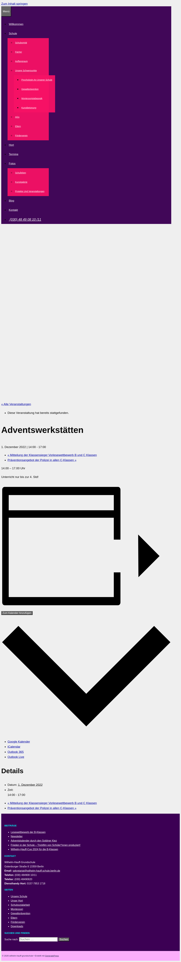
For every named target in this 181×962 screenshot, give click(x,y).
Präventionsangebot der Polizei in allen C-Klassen (42, 460)
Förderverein (21, 135)
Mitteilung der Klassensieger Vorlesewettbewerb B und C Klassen (52, 455)
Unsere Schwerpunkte (26, 70)
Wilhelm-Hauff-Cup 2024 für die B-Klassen (34, 849)
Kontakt (13, 209)
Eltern (18, 126)
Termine (13, 154)
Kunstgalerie (21, 182)
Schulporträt (21, 42)
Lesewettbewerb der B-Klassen (28, 832)
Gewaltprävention (30, 89)
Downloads (17, 926)
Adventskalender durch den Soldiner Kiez (34, 840)
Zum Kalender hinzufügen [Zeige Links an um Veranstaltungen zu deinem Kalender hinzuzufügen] (17, 613)
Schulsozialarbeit (20, 905)
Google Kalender (19, 741)
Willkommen (16, 24)
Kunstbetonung (28, 107)
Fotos (13, 163)
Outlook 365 (16, 752)
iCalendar (14, 746)
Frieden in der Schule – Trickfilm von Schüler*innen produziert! (45, 845)
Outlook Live (16, 757)
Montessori (17, 909)
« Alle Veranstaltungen (16, 404)
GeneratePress (52, 956)
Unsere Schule (19, 896)
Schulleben (20, 172)
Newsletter (17, 836)
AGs (17, 117)
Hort (11, 144)
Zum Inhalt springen (14, 3)
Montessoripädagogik (31, 98)
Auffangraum (21, 61)
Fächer (18, 52)
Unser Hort (17, 900)
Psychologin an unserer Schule (36, 80)
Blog (11, 200)
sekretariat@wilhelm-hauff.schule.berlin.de (36, 870)
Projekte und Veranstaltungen (29, 191)
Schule (13, 33)
